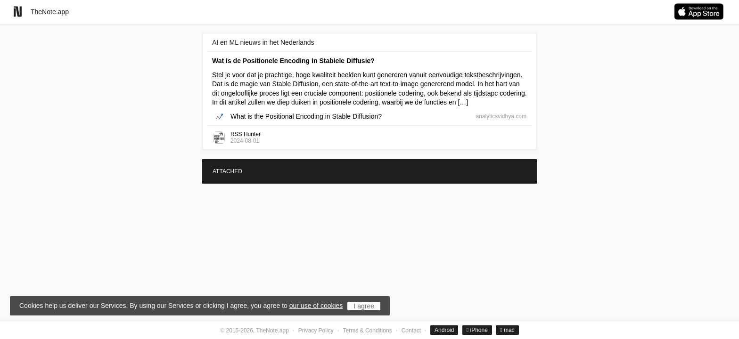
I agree (363, 306)
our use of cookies (316, 305)
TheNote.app (50, 12)
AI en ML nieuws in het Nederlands (263, 42)
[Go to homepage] (17, 11)
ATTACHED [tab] (227, 171)
